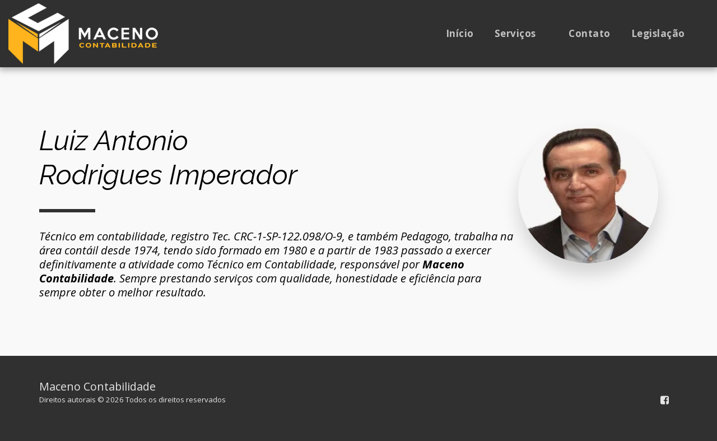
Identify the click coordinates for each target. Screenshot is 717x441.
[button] (521, 33)
